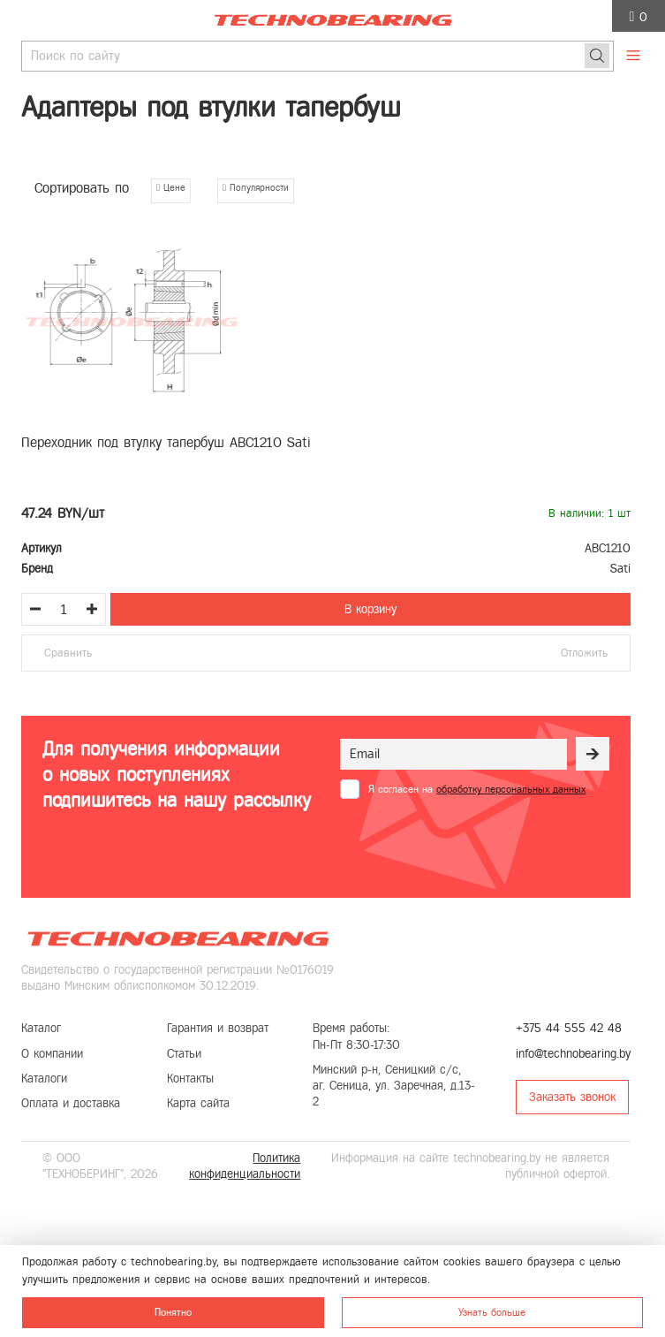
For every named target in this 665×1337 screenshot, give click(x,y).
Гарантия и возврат (217, 1028)
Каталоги (44, 1078)
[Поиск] (597, 55)
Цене (170, 187)
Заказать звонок (572, 1097)
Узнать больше (491, 1312)
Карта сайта (198, 1103)
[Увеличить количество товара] (92, 609)
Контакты (190, 1078)
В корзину (370, 609)
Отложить (584, 653)
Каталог (41, 1028)
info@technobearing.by (573, 1053)
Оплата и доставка (70, 1103)
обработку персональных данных (511, 789)
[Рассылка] (592, 754)
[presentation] (474, 842)
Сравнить (68, 653)
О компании (52, 1053)
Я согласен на (477, 789)
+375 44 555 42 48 (569, 1028)
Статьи (184, 1053)
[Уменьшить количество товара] (35, 609)
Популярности (256, 187)
